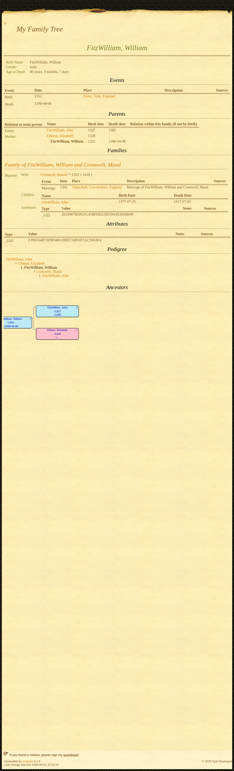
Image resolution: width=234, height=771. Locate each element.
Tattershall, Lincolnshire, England (97, 187)
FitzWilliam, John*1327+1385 (57, 311)
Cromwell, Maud (53, 175)
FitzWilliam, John (60, 130)
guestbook (70, 755)
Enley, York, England (99, 96)
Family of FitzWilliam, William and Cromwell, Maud (63, 165)
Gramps (28, 761)
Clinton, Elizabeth (60, 136)
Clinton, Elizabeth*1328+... (57, 333)
